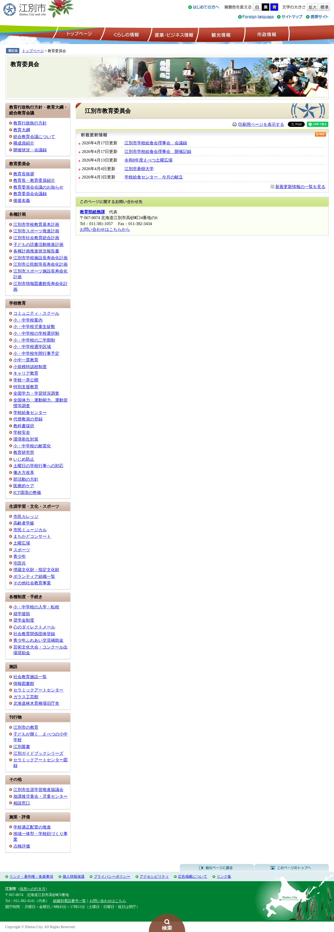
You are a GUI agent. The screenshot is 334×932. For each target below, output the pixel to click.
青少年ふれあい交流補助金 (38, 640)
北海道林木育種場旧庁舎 (36, 703)
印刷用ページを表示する (261, 124)
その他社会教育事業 (32, 583)
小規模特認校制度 (30, 367)
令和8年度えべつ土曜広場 (148, 160)
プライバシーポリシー (112, 876)
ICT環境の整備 (27, 492)
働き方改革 (23, 472)
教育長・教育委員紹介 (34, 180)
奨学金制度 (23, 620)
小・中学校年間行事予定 (36, 353)
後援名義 (21, 200)
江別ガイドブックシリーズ (38, 753)
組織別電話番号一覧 (69, 901)
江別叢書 (21, 746)
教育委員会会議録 (30, 194)
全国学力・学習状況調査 (36, 393)
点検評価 (21, 846)
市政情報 (266, 34)
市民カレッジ (25, 516)
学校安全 (21, 432)
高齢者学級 (23, 523)
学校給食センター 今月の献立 (153, 177)
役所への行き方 (32, 889)
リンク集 (224, 876)
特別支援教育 (25, 387)
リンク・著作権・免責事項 (31, 876)
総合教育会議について (34, 136)
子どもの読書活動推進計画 (38, 244)
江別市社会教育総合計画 (36, 238)
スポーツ (21, 550)
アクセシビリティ (154, 876)
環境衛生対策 (25, 439)
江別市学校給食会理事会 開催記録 (157, 151)
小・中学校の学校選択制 (36, 333)
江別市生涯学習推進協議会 (38, 789)
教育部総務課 (92, 212)
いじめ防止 (23, 459)
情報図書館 (23, 683)
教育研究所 (23, 452)
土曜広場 (21, 543)
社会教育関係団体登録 (34, 634)
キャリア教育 (25, 373)
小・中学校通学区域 (32, 346)
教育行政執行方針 (30, 123)
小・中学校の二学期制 (34, 340)
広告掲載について (192, 876)
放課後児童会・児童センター (40, 796)
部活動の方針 (25, 479)
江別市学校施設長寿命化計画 (40, 258)
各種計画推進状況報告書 (36, 251)
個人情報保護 (74, 876)
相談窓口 (21, 803)
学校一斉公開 (25, 380)
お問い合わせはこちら (108, 901)
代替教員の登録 (28, 419)
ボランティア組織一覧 (34, 576)
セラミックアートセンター (38, 690)
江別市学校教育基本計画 (36, 224)
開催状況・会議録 (30, 150)
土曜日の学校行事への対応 (38, 466)
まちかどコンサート (32, 536)
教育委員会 (24, 64)
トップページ (78, 34)
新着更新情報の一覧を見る (300, 186)
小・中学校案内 (28, 320)
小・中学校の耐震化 (32, 446)
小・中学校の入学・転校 (36, 607)
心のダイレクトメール (34, 627)
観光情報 (220, 34)
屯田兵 (19, 563)
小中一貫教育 (25, 360)
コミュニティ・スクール (36, 313)
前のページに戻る (217, 868)
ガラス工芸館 (25, 697)
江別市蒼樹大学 (139, 168)
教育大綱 (21, 130)
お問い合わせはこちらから (105, 229)
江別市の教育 (25, 727)
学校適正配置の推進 (32, 827)
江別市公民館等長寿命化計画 (40, 264)
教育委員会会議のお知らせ (38, 187)
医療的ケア (23, 486)
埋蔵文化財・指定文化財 (36, 569)
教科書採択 (23, 426)
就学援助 (21, 614)
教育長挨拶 (23, 174)
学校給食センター (30, 412)
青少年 (19, 556)
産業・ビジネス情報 (173, 34)
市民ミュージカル (30, 530)
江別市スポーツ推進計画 (36, 231)
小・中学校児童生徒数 (34, 326)
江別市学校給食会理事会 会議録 (155, 143)
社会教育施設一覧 (30, 677)
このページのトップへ (291, 868)
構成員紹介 (23, 143)
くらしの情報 (126, 34)
